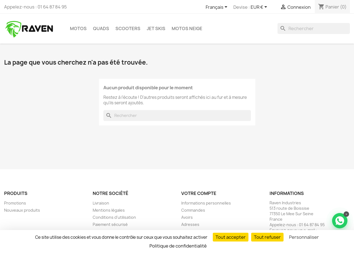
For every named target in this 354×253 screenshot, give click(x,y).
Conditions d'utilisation (114, 217)
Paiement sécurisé (110, 224)
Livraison (101, 203)
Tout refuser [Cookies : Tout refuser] (267, 237)
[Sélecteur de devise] (260, 7)
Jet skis (156, 28)
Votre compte (198, 193)
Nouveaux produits (22, 210)
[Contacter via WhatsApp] (339, 220)
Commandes (193, 210)
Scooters (127, 28)
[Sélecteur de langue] (217, 7)
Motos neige (187, 28)
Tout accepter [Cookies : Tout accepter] (231, 237)
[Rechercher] (313, 28)
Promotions (15, 203)
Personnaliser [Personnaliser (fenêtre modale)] (304, 237)
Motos (78, 28)
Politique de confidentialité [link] (178, 246)
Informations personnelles (206, 203)
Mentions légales (109, 210)
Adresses (190, 224)
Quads (101, 28)
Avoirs (187, 217)
